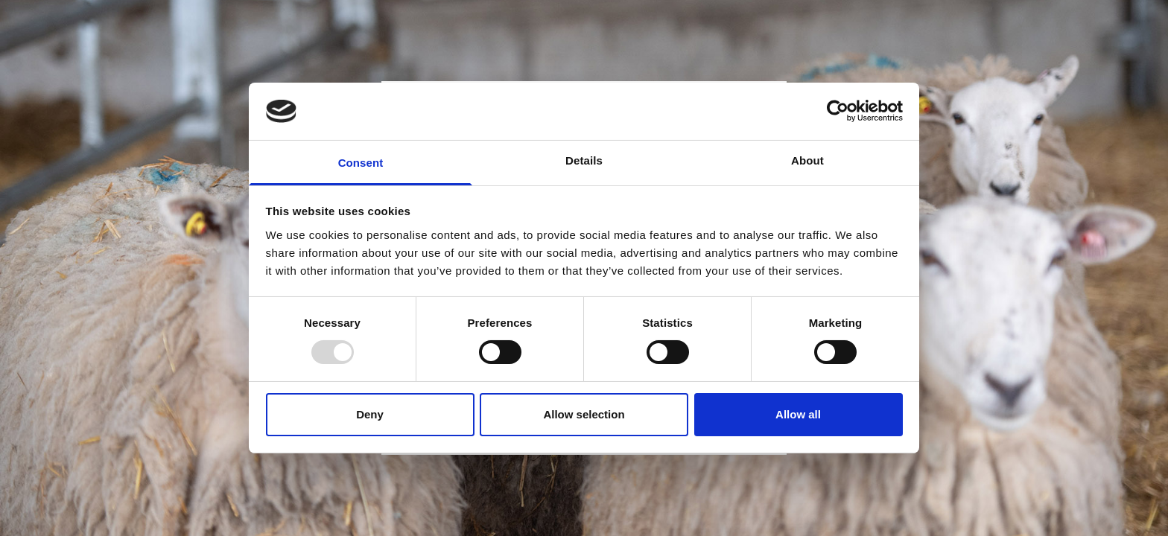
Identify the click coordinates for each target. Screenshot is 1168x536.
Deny (370, 414)
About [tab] (807, 160)
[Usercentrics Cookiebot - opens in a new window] (837, 111)
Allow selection (583, 414)
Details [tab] (584, 160)
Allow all (798, 414)
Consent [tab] (361, 162)
